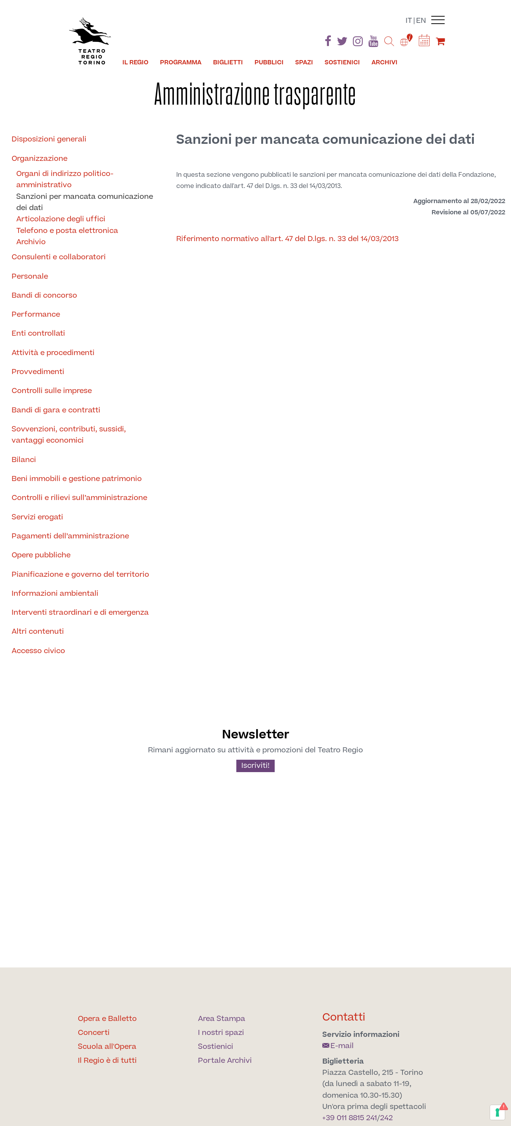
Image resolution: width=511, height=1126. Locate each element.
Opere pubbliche (41, 555)
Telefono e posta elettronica (67, 231)
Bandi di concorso (44, 295)
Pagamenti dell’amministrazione (70, 536)
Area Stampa (221, 1019)
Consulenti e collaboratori (59, 257)
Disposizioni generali (49, 139)
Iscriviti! (255, 765)
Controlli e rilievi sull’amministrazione (79, 498)
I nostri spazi (221, 1033)
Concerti (94, 1033)
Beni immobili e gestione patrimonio (77, 479)
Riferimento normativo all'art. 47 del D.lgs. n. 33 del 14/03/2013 (287, 239)
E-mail (338, 1046)
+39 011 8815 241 (349, 1118)
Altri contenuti (38, 631)
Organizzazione (39, 158)
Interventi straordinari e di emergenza (80, 612)
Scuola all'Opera (107, 1047)
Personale (30, 276)
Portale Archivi (225, 1060)
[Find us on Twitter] (342, 42)
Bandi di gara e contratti (56, 410)
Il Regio (135, 62)
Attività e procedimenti (53, 353)
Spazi (304, 62)
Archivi (384, 62)
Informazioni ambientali (55, 593)
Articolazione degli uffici (60, 219)
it (409, 21)
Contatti (343, 1017)
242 (386, 1118)
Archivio (31, 242)
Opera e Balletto (107, 1019)
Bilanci (24, 460)
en (421, 21)
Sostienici (342, 62)
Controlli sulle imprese (52, 391)
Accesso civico (38, 651)
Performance (36, 314)
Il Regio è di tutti (107, 1060)
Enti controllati (38, 333)
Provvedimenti (38, 372)
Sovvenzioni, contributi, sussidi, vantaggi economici (69, 435)
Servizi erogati (37, 517)
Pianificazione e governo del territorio (80, 574)
